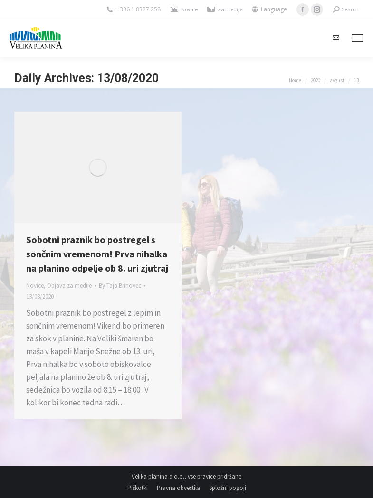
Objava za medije (69, 286)
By (120, 286)
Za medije (230, 9)
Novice (189, 9)
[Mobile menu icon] (357, 38)
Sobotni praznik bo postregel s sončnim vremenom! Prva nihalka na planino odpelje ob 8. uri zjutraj (97, 254)
